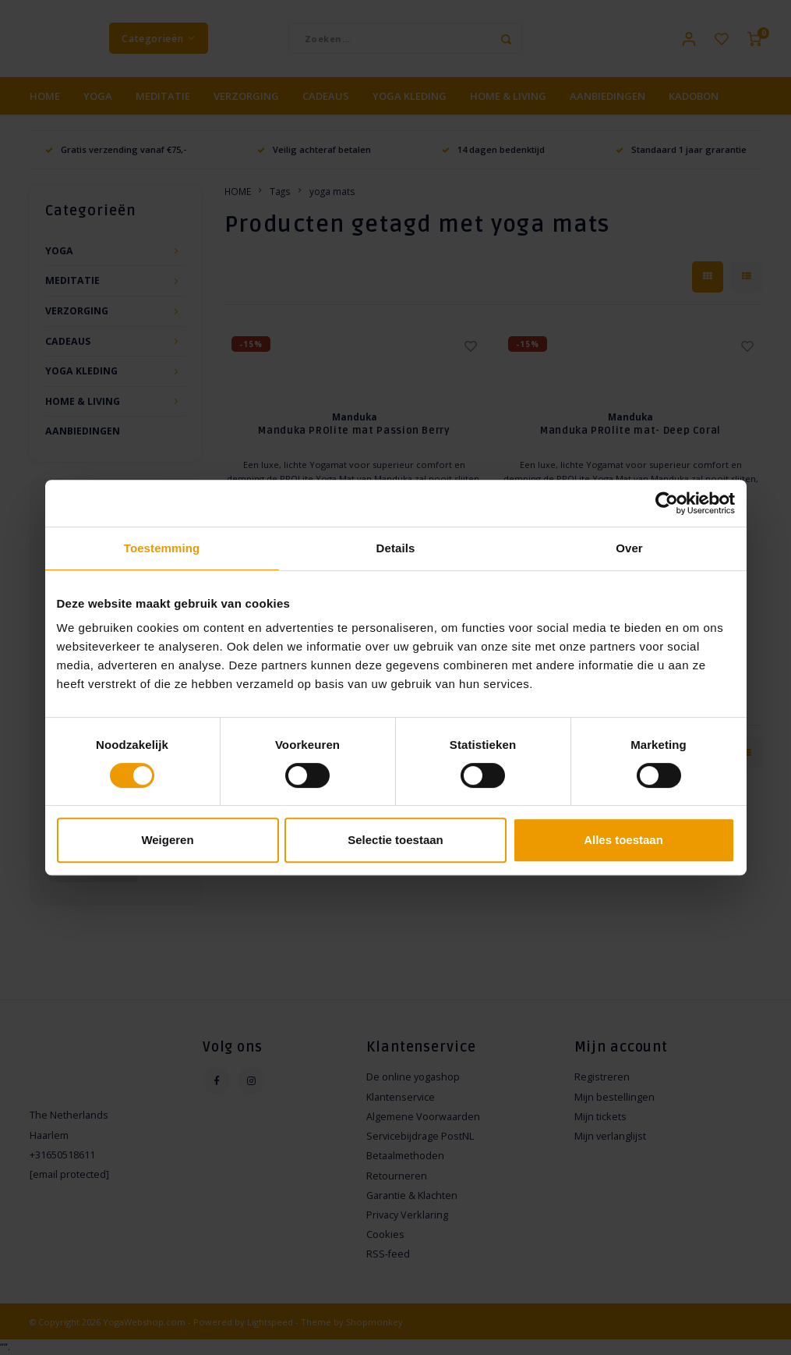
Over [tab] (629, 548)
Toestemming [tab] (162, 548)
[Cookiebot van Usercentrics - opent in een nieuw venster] (667, 503)
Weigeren (167, 839)
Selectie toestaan (395, 839)
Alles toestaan (623, 839)
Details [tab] (395, 548)
